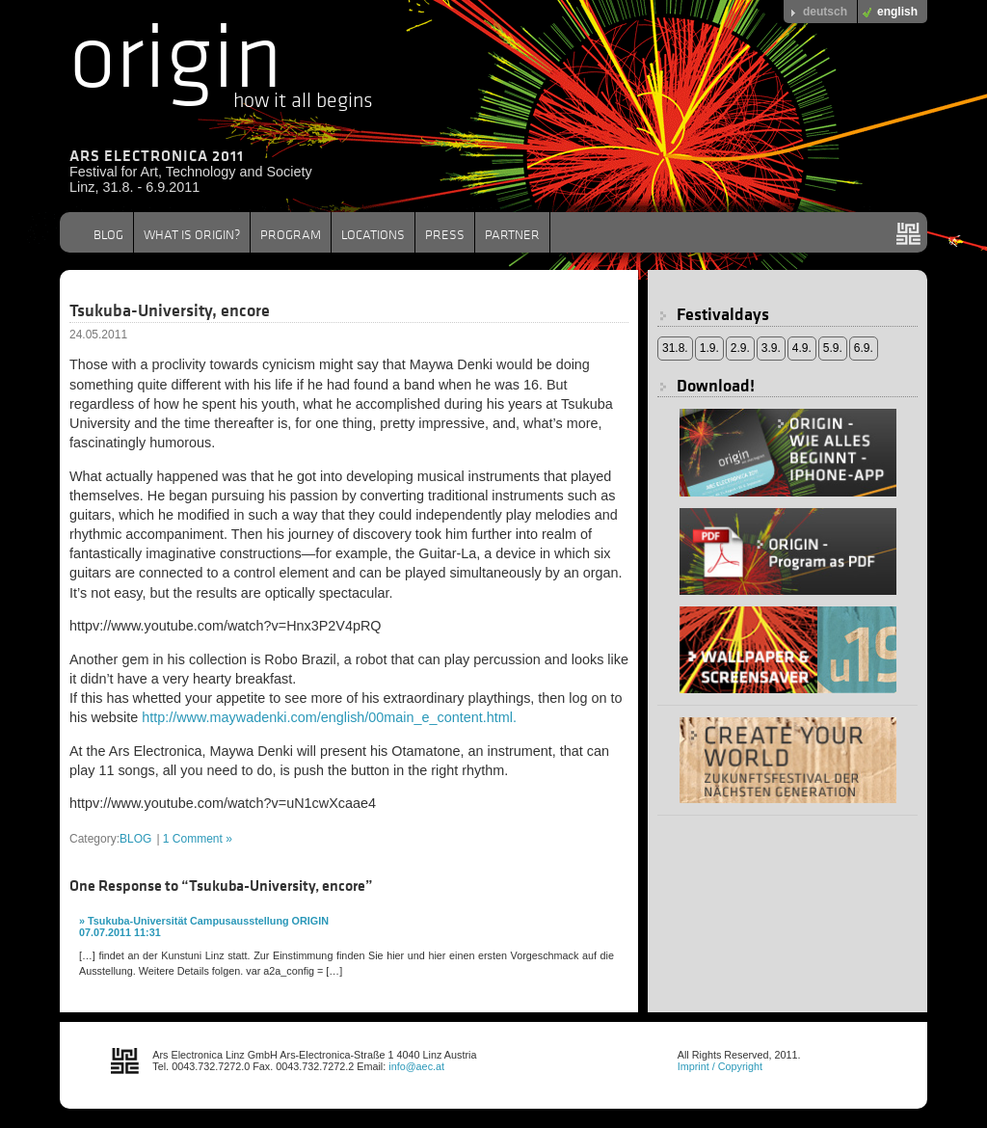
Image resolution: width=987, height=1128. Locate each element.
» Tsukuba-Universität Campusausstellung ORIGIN (204, 921)
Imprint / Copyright (720, 1066)
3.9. (771, 348)
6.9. (863, 348)
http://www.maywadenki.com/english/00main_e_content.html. (329, 717)
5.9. (832, 348)
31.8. (675, 348)
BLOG (108, 234)
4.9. (802, 348)
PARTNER (512, 234)
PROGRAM (290, 234)
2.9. (740, 348)
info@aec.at (416, 1066)
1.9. (709, 348)
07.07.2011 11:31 (120, 932)
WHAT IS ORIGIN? (192, 234)
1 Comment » (197, 839)
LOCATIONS (373, 234)
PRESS (445, 234)
